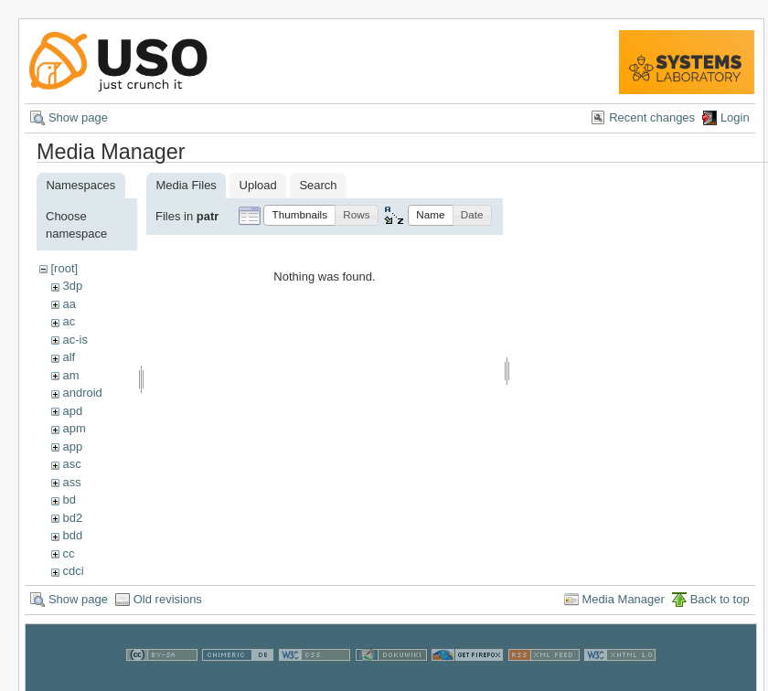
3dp (72, 285)
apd (72, 411)
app (72, 446)
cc (68, 553)
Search (317, 185)
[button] (299, 215)
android (81, 392)
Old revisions (167, 608)
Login (735, 117)
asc (71, 464)
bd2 (72, 518)
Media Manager (623, 608)
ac (68, 321)
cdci (72, 571)
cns (71, 589)
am (70, 375)
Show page (78, 117)
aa (68, 304)
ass (71, 482)
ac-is (74, 339)
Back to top (720, 608)
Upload (258, 185)
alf (68, 357)
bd (68, 499)
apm (73, 428)
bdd (72, 535)
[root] (64, 268)
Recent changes (652, 117)
